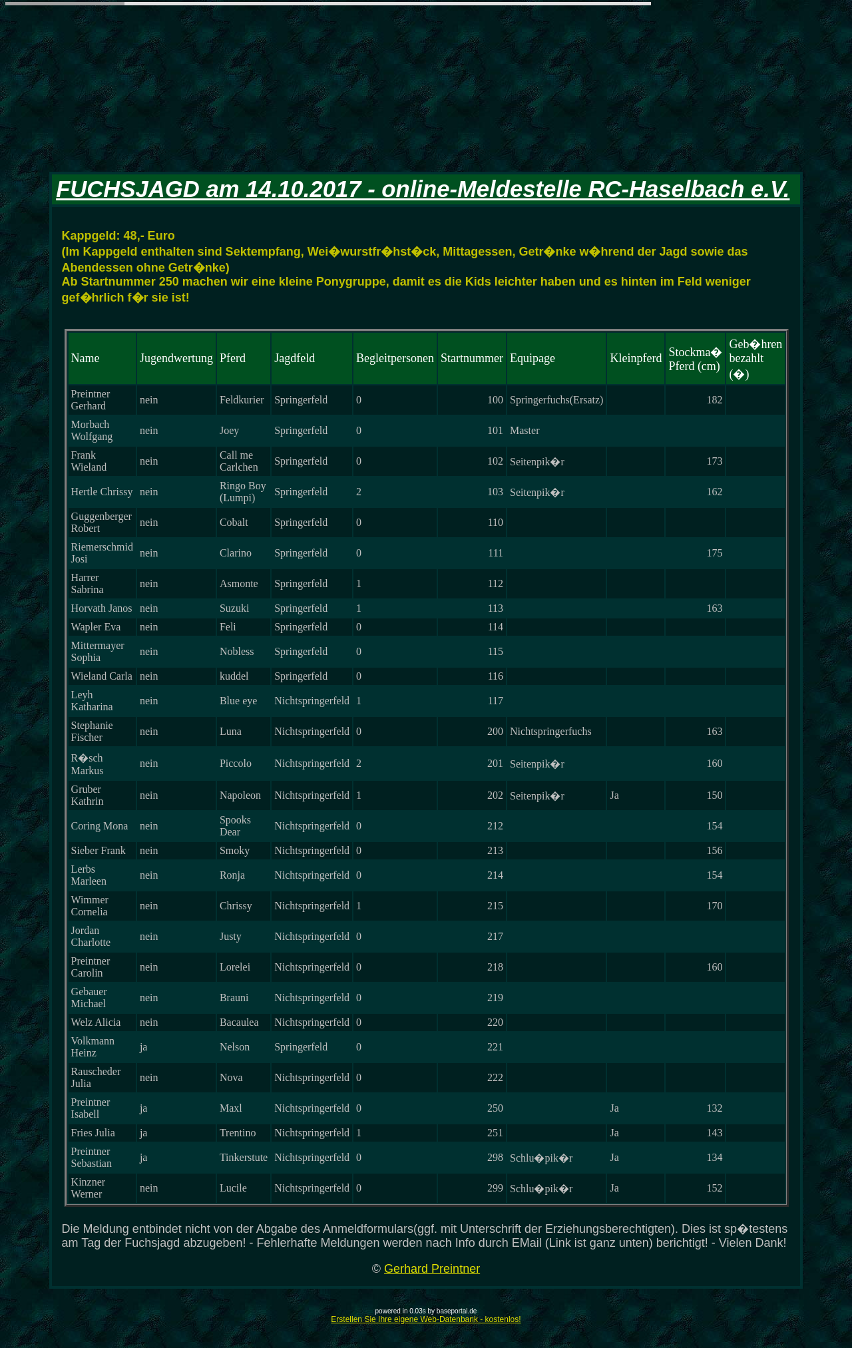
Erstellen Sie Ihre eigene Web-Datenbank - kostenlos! (426, 1319)
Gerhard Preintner (432, 1268)
